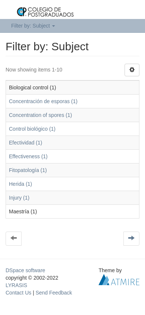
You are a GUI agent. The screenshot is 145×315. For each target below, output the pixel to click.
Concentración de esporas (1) (43, 101)
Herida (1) (20, 184)
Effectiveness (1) (28, 156)
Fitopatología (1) (28, 170)
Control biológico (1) (32, 129)
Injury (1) (19, 198)
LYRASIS (16, 285)
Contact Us (18, 293)
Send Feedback (54, 293)
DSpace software (25, 270)
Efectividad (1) (25, 143)
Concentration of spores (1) (40, 115)
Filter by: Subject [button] (33, 26)
